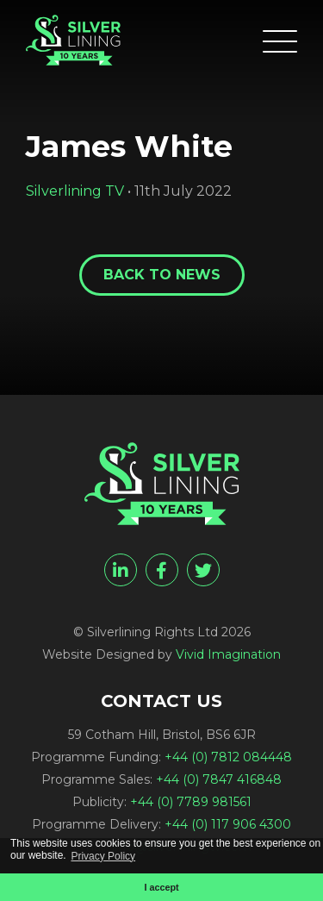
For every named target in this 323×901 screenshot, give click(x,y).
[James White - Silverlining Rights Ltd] (73, 40)
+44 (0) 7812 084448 (228, 757)
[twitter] (203, 570)
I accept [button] (161, 887)
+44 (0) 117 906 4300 (228, 824)
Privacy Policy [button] (103, 856)
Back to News (162, 274)
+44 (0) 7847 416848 (219, 779)
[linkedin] (120, 570)
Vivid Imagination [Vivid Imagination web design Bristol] (228, 654)
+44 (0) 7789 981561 (191, 802)
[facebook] (162, 570)
